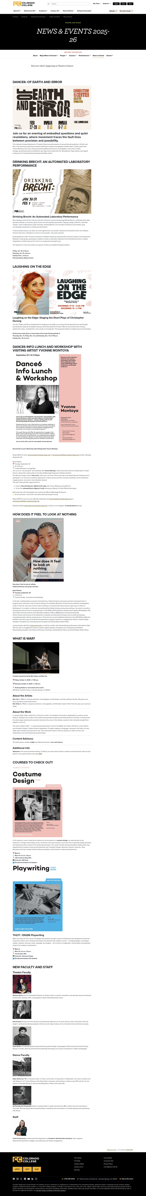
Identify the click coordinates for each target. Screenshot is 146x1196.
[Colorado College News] (32, 1179)
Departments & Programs (38, 17)
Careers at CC (78, 1167)
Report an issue (111, 1150)
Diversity (77, 1170)
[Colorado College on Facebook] (14, 1179)
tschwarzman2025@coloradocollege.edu (65, 455)
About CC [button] (16, 11)
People (62, 55)
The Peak (77, 1161)
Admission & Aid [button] (29, 11)
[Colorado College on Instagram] (17, 1179)
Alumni (109, 55)
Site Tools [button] (96, 3)
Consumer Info (108, 1161)
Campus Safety (79, 1164)
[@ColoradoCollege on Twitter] (21, 1179)
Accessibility (108, 1158)
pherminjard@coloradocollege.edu (39, 455)
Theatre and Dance (54, 17)
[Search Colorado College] (70, 3)
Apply (116, 4)
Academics (25, 17)
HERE (40, 754)
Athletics (113, 11)
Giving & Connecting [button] (84, 11)
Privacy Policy (108, 1164)
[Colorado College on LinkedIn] (25, 1179)
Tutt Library (77, 1158)
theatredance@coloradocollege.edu (35, 506)
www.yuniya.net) (36, 625)
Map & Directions (127, 1179)
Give (130, 4)
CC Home (15, 17)
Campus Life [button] (55, 11)
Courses (72, 55)
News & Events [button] (68, 11)
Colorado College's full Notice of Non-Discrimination (51, 1190)
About (35, 55)
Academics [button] (42, 11)
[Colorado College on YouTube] (29, 1179)
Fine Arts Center (126, 11)
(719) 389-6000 (69, 1179)
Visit (123, 4)
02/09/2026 (129, 1150)
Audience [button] (106, 3)
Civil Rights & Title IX (110, 1167)
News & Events (67, 17)
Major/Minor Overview (48, 55)
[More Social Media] (36, 1179)
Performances (84, 55)
